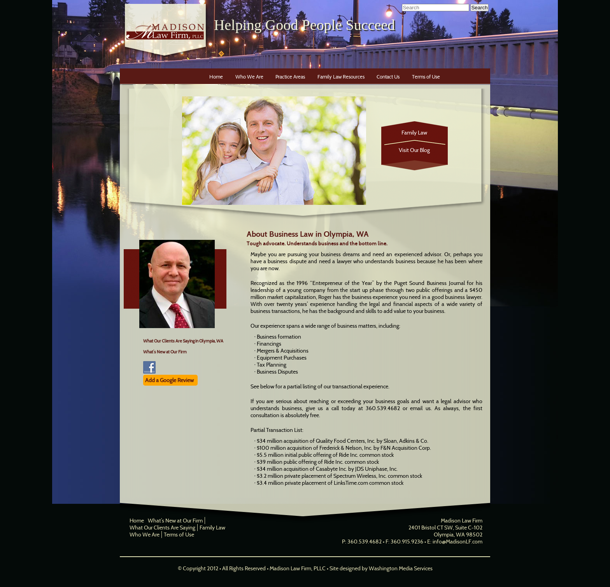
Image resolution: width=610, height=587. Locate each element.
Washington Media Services (401, 568)
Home (216, 76)
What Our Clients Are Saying (162, 527)
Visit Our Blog (414, 150)
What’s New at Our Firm (165, 352)
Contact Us (388, 76)
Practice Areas (290, 76)
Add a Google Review (169, 380)
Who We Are (249, 76)
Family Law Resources (341, 76)
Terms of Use (426, 76)
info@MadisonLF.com (457, 541)
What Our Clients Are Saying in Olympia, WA (183, 341)
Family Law (414, 132)
